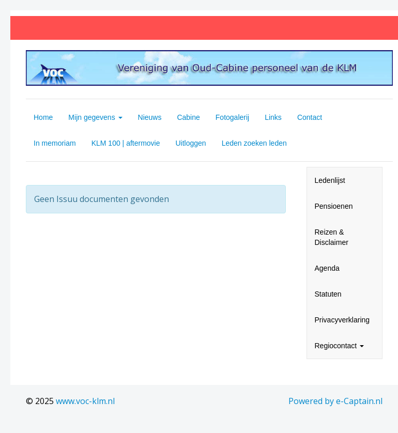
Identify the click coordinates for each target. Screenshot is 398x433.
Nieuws (150, 117)
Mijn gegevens (95, 117)
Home (43, 117)
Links (273, 117)
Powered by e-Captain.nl (335, 401)
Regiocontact (339, 346)
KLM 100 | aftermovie (125, 143)
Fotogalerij (232, 117)
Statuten (328, 294)
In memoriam (55, 143)
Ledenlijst (330, 180)
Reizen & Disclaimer (331, 237)
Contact (309, 117)
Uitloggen (191, 143)
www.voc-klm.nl (85, 401)
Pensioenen (334, 206)
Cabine (188, 117)
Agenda (327, 268)
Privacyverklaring (342, 320)
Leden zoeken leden (254, 143)
